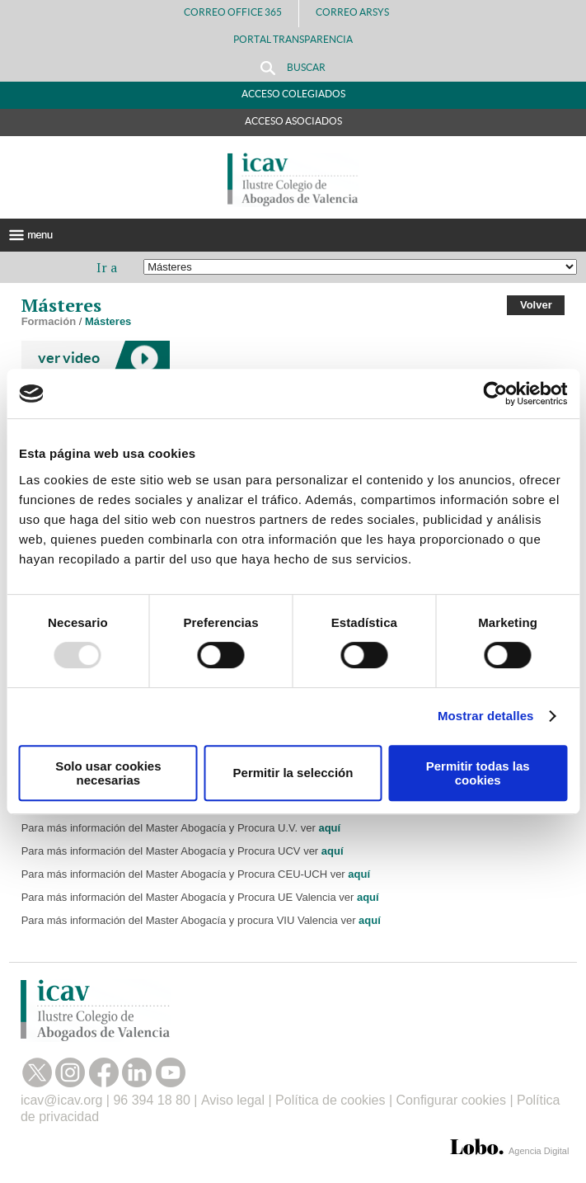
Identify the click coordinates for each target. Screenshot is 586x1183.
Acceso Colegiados (293, 93)
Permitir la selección (293, 773)
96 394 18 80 (151, 1100)
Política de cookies (330, 1100)
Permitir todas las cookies (478, 773)
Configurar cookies (451, 1100)
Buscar (293, 68)
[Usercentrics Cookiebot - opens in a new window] (495, 393)
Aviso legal (233, 1100)
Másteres (108, 321)
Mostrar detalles (486, 716)
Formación (48, 321)
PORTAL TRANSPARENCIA (293, 39)
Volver (536, 305)
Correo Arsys (359, 12)
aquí (329, 828)
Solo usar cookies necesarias (108, 773)
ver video (69, 357)
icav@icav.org (62, 1100)
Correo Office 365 (233, 12)
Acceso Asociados (293, 120)
